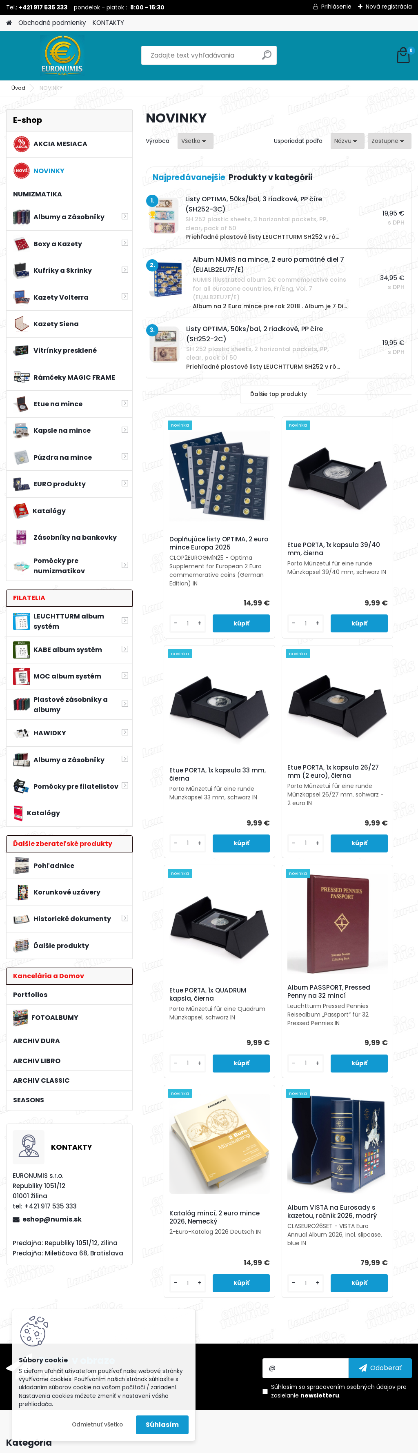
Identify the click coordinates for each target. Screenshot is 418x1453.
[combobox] (348, 141)
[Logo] (62, 55)
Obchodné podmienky (52, 22)
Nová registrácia (389, 6)
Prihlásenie (336, 6)
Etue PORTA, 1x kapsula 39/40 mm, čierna (274, 553)
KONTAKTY (108, 22)
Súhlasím (162, 1424)
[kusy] (167, 640)
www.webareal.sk (242, 1445)
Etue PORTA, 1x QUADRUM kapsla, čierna (271, 795)
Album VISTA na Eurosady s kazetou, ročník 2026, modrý (319, 1029)
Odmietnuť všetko (97, 1425)
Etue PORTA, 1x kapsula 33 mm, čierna (357, 553)
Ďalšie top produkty (278, 394)
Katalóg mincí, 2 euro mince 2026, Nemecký (233, 1031)
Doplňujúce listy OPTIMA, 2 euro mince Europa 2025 (188, 547)
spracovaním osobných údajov (351, 1321)
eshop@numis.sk (52, 1219)
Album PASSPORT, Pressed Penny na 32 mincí (364, 792)
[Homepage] (9, 23)
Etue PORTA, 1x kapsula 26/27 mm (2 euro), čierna (189, 795)
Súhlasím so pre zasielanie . (339, 1325)
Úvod (18, 88)
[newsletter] (380, 1302)
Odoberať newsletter (102, 1309)
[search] (266, 58)
